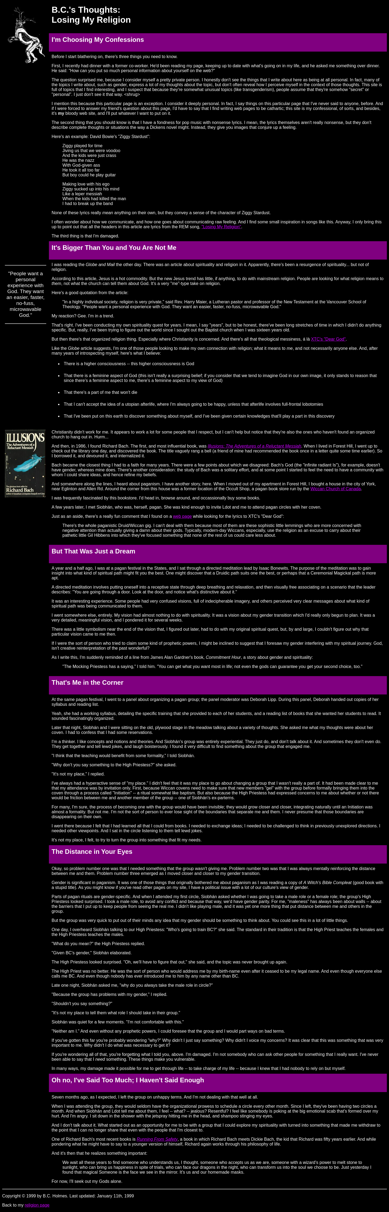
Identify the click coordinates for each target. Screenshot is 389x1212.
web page (182, 516)
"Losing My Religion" (221, 226)
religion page (37, 1205)
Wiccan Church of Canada (335, 488)
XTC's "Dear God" (328, 339)
